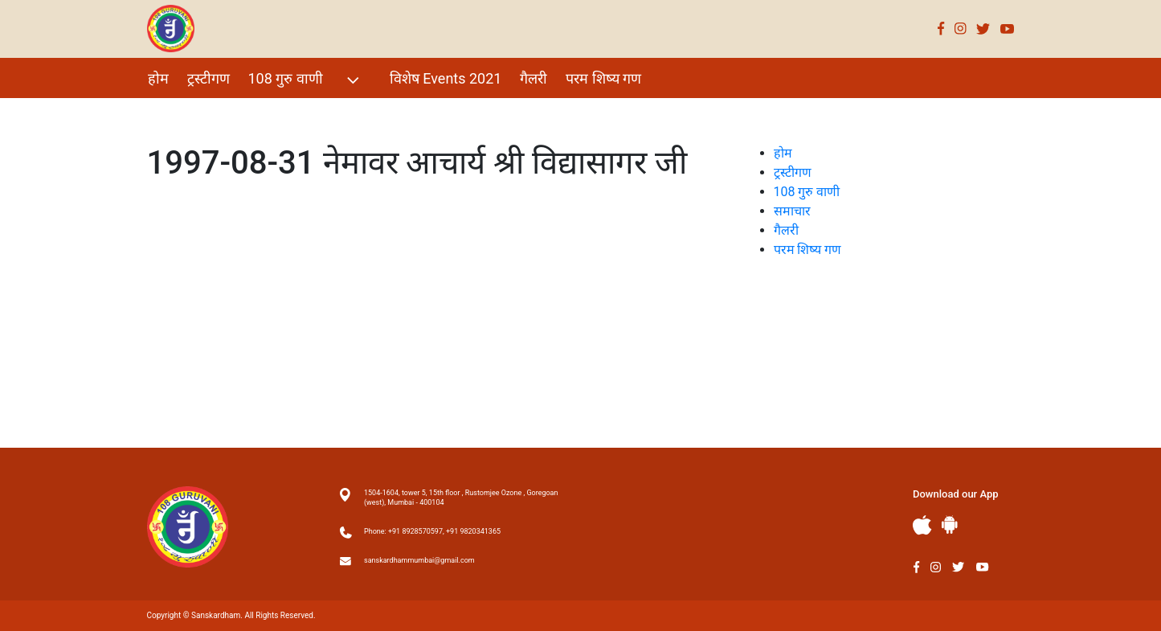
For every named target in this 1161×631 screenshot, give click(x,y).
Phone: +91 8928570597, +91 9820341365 (432, 531)
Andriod (950, 524)
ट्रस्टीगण (208, 78)
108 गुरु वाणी (305, 80)
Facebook (941, 28)
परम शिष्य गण (603, 78)
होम (158, 78)
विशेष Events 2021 (446, 78)
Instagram (961, 28)
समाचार (792, 211)
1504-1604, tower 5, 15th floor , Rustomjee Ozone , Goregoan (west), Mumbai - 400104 (461, 497)
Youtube (1007, 28)
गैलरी (533, 78)
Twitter (983, 28)
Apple (922, 525)
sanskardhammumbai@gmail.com (419, 560)
